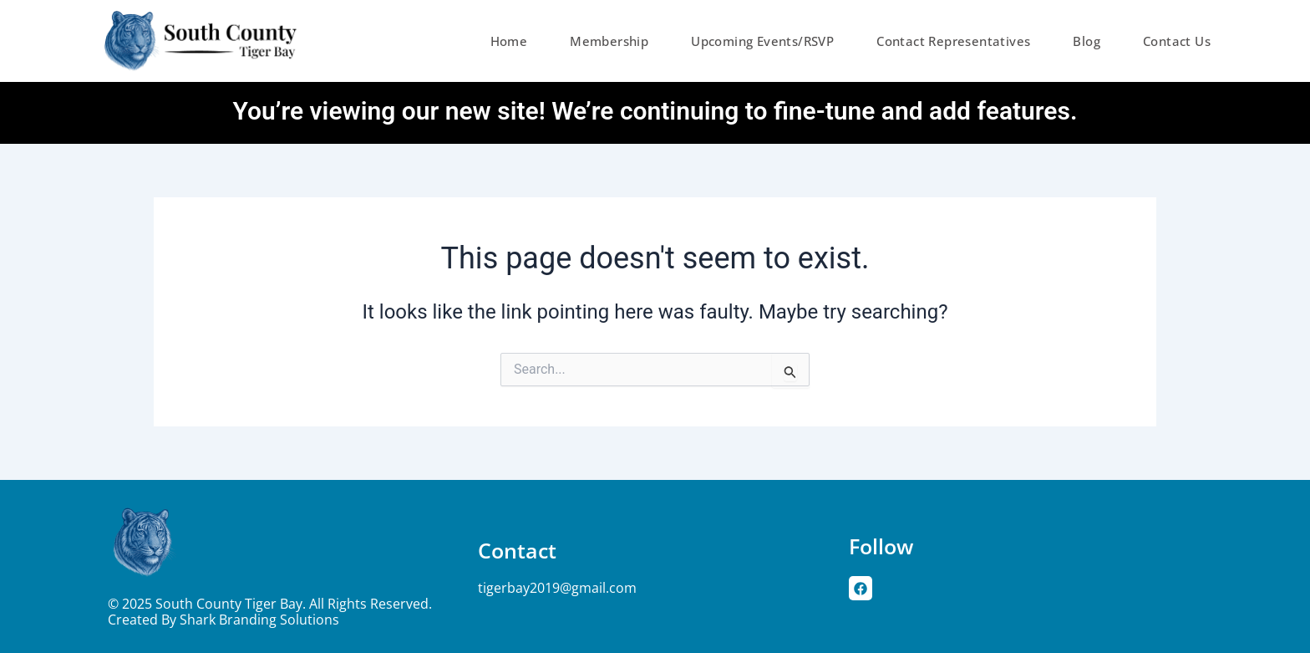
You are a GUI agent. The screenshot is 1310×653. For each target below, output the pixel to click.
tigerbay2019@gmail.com (557, 588)
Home (509, 41)
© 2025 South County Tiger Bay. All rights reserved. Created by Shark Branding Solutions (270, 611)
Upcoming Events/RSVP (762, 41)
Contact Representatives (953, 41)
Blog (1086, 41)
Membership (609, 41)
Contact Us (1177, 41)
